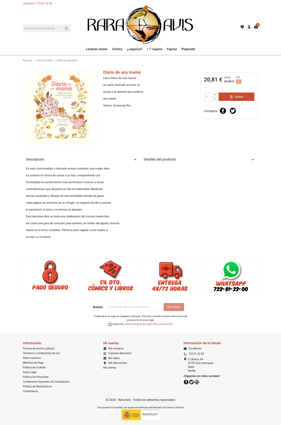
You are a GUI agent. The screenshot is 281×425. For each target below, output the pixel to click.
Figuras (172, 49)
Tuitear (233, 111)
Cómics (117, 49)
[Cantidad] (208, 97)
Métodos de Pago (33, 362)
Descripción (81, 159)
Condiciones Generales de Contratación (46, 381)
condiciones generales (135, 324)
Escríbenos (192, 348)
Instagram (196, 382)
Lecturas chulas (96, 49)
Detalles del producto (199, 159)
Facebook (186, 382)
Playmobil (188, 49)
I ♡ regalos (154, 49)
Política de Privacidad (35, 376)
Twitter (191, 382)
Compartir (223, 111)
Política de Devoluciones (37, 386)
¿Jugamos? (134, 49)
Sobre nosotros (32, 357)
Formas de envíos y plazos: (39, 348)
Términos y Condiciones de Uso (41, 353)
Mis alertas (109, 367)
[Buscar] (46, 28)
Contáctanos (30, 391)
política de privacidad (161, 324)
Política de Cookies (34, 367)
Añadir (236, 97)
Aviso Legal (30, 372)
